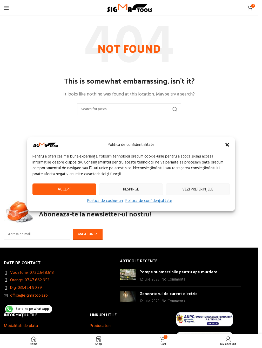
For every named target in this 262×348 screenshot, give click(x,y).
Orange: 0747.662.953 (29, 280)
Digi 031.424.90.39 (26, 287)
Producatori (100, 326)
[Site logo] (129, 7)
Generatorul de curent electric (168, 293)
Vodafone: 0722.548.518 (32, 272)
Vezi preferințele (197, 189)
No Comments (173, 280)
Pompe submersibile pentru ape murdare (178, 271)
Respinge (131, 189)
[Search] (129, 109)
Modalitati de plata (21, 326)
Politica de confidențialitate (148, 201)
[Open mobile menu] (6, 8)
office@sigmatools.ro (29, 295)
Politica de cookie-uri (105, 201)
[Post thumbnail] (128, 276)
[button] (227, 144)
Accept (64, 189)
